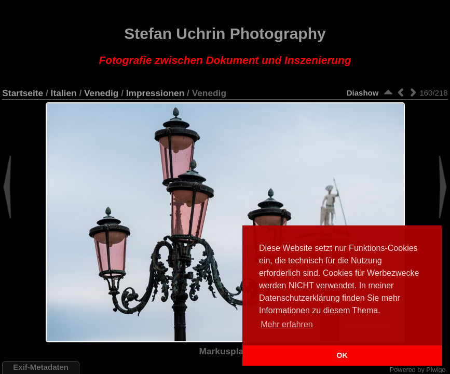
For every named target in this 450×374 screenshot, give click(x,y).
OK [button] (342, 355)
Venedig (101, 93)
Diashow (363, 92)
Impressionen (155, 93)
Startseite (22, 93)
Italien (64, 93)
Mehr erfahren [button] (287, 324)
